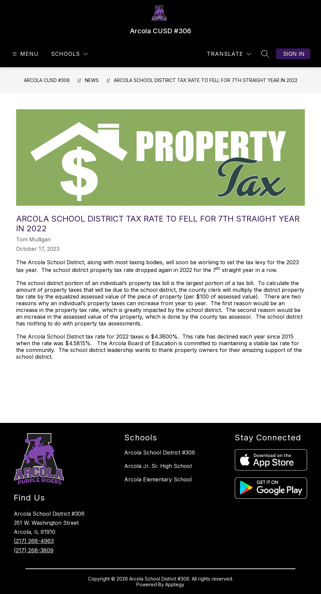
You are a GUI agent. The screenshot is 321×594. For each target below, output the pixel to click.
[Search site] (265, 54)
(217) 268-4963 (34, 541)
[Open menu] (25, 54)
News (92, 80)
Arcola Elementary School (158, 479)
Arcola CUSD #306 (47, 80)
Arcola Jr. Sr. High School (158, 466)
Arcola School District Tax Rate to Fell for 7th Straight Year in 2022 (205, 80)
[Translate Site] (229, 54)
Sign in (294, 53)
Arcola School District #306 (159, 452)
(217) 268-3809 (33, 550)
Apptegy (174, 584)
